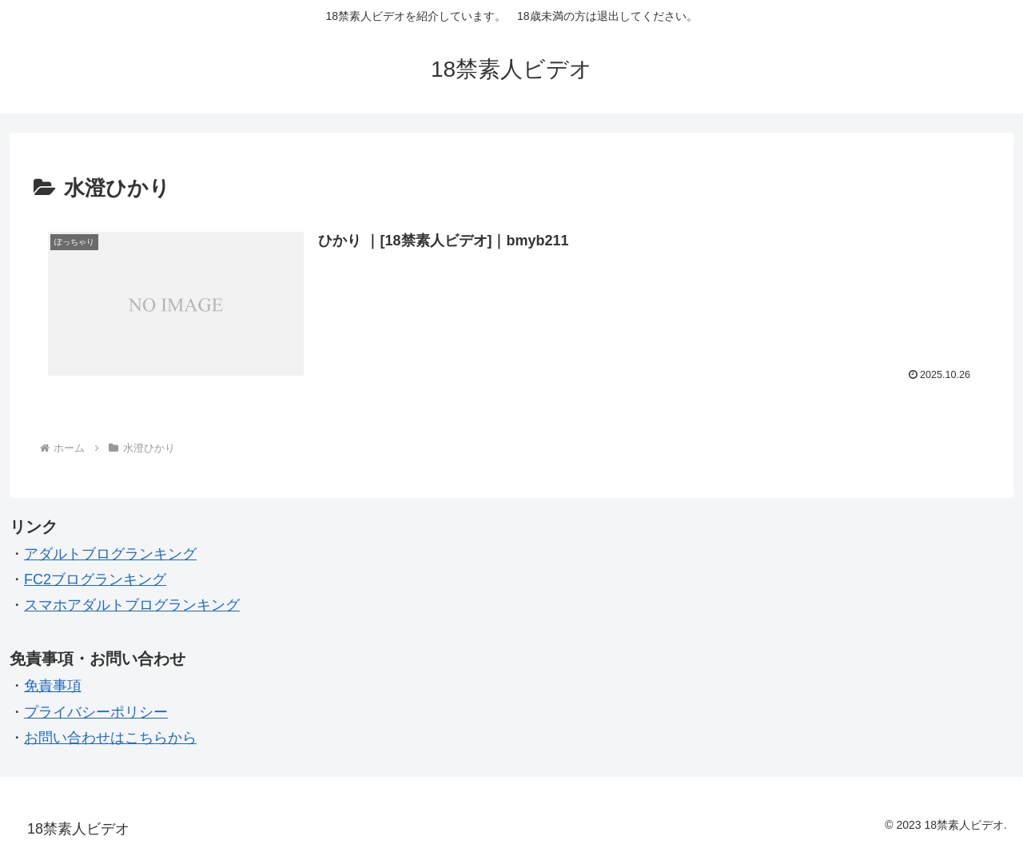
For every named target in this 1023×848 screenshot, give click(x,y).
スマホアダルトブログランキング (132, 605)
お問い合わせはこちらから (110, 738)
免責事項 (53, 686)
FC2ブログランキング (95, 579)
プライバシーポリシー (96, 712)
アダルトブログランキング (110, 554)
